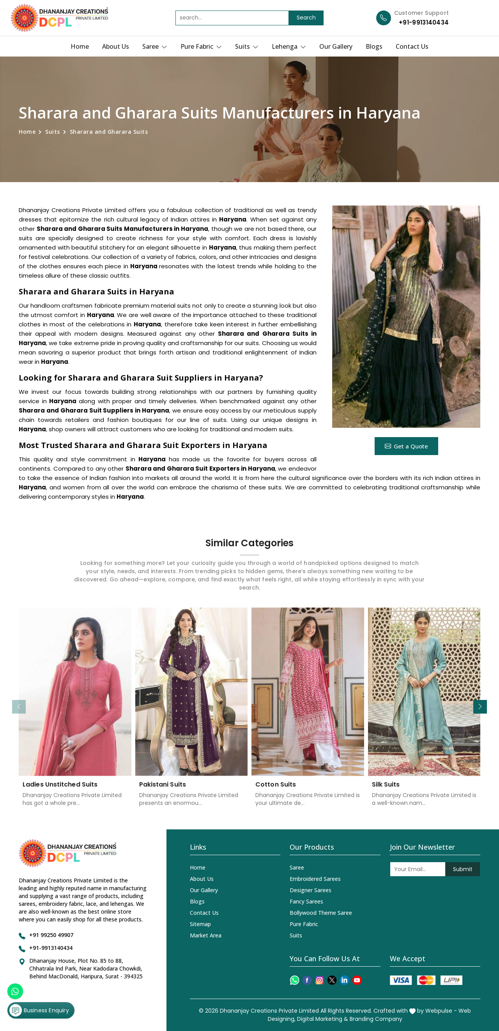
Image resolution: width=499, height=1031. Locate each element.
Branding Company (376, 1019)
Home (80, 46)
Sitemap (200, 924)
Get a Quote (406, 446)
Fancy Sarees (306, 901)
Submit (462, 869)
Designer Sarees (310, 890)
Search (306, 17)
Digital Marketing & (322, 1019)
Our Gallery (335, 46)
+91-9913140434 (424, 22)
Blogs (374, 46)
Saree (154, 46)
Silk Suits (386, 790)
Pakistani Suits (162, 790)
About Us (115, 46)
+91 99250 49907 (51, 935)
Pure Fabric (201, 46)
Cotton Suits (275, 790)
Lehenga (289, 46)
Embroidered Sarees (315, 878)
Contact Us (412, 46)
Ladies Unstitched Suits (60, 790)
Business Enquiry (39, 1009)
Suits (246, 46)
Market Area (205, 935)
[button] (480, 707)
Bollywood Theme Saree (321, 912)
